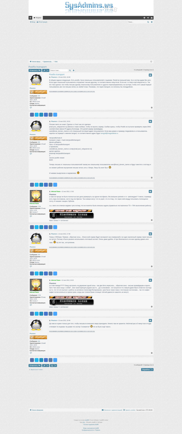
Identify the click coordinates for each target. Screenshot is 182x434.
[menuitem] (144, 18)
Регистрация (43, 22)
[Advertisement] (91, 42)
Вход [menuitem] (148, 18)
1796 (39, 206)
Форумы (38, 18)
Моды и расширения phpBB (91, 428)
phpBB (87, 420)
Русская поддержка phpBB (91, 424)
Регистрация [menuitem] (152, 18)
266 (39, 96)
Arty (84, 422)
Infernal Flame (34, 203)
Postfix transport (38, 66)
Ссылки (31, 18)
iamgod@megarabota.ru (109, 133)
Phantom (33, 88)
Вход (33, 22)
